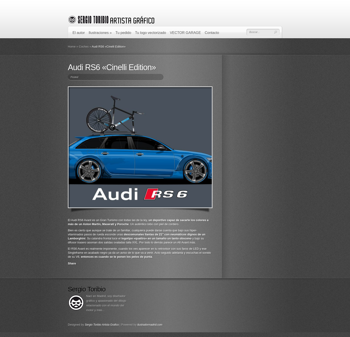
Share (72, 263)
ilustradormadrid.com (149, 324)
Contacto (212, 33)
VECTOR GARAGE (185, 33)
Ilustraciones (100, 33)
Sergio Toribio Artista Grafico (102, 324)
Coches (84, 46)
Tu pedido (123, 33)
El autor (79, 33)
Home (72, 46)
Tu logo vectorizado (150, 33)
